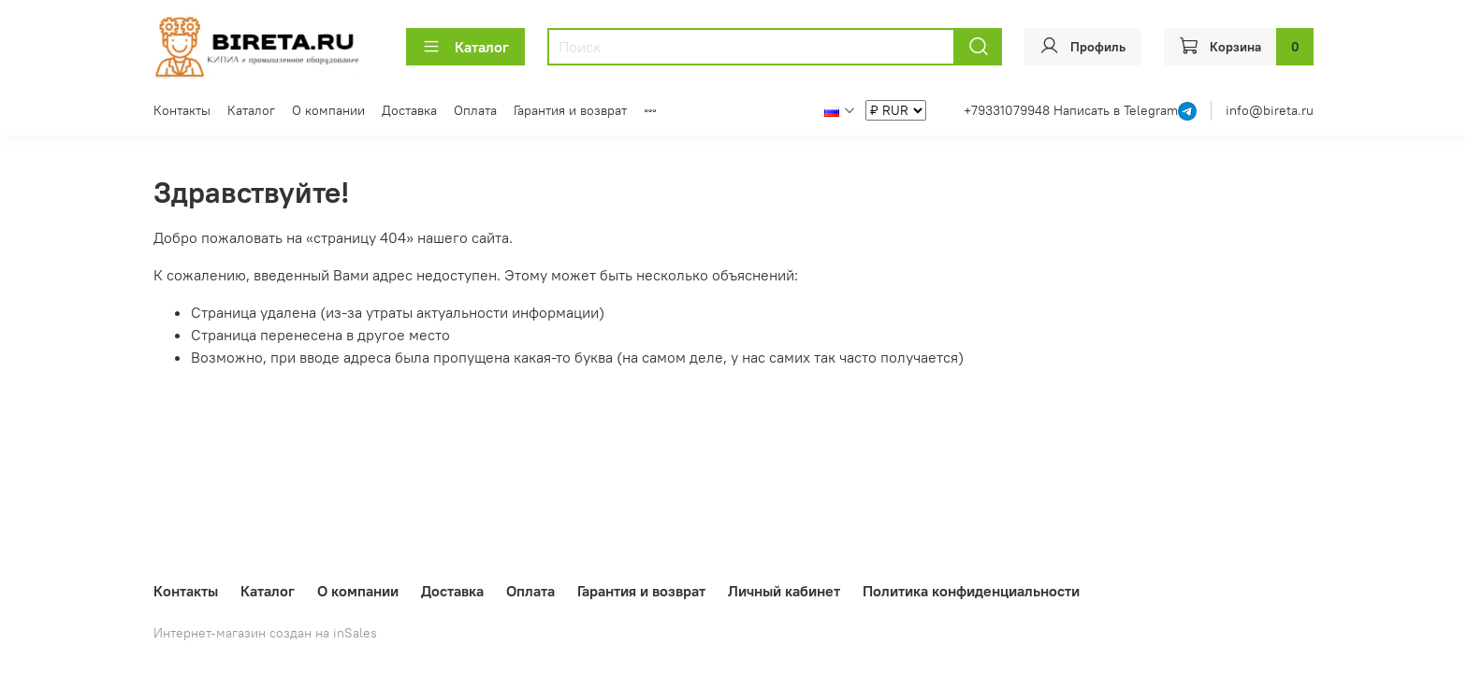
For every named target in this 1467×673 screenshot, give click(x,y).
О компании (328, 110)
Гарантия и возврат (570, 110)
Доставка (409, 110)
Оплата (475, 110)
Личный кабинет (784, 590)
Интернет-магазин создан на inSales (265, 632)
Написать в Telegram (1115, 110)
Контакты (182, 110)
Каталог (465, 46)
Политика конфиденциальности (971, 590)
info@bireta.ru (1270, 110)
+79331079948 (1008, 110)
